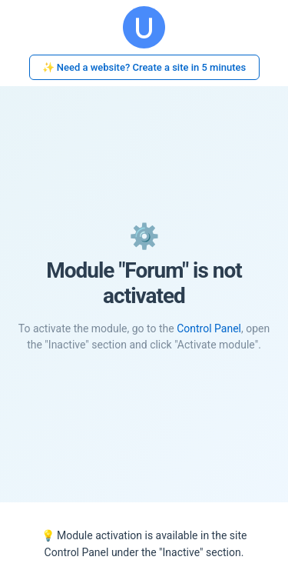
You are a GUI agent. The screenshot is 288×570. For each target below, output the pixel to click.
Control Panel (209, 328)
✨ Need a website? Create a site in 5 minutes (144, 67)
